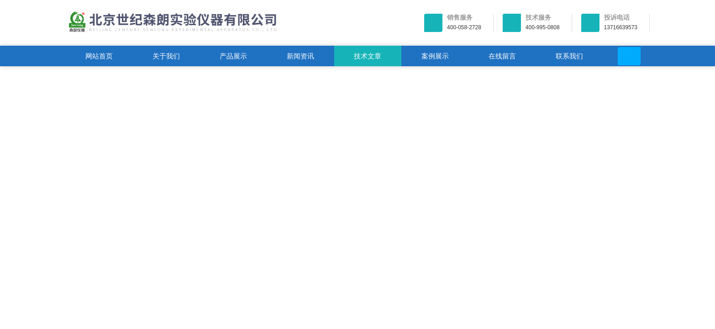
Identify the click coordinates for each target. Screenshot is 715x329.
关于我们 (166, 56)
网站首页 (99, 56)
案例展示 (435, 56)
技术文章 (367, 56)
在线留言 (502, 56)
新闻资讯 (300, 56)
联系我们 (569, 56)
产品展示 (233, 56)
